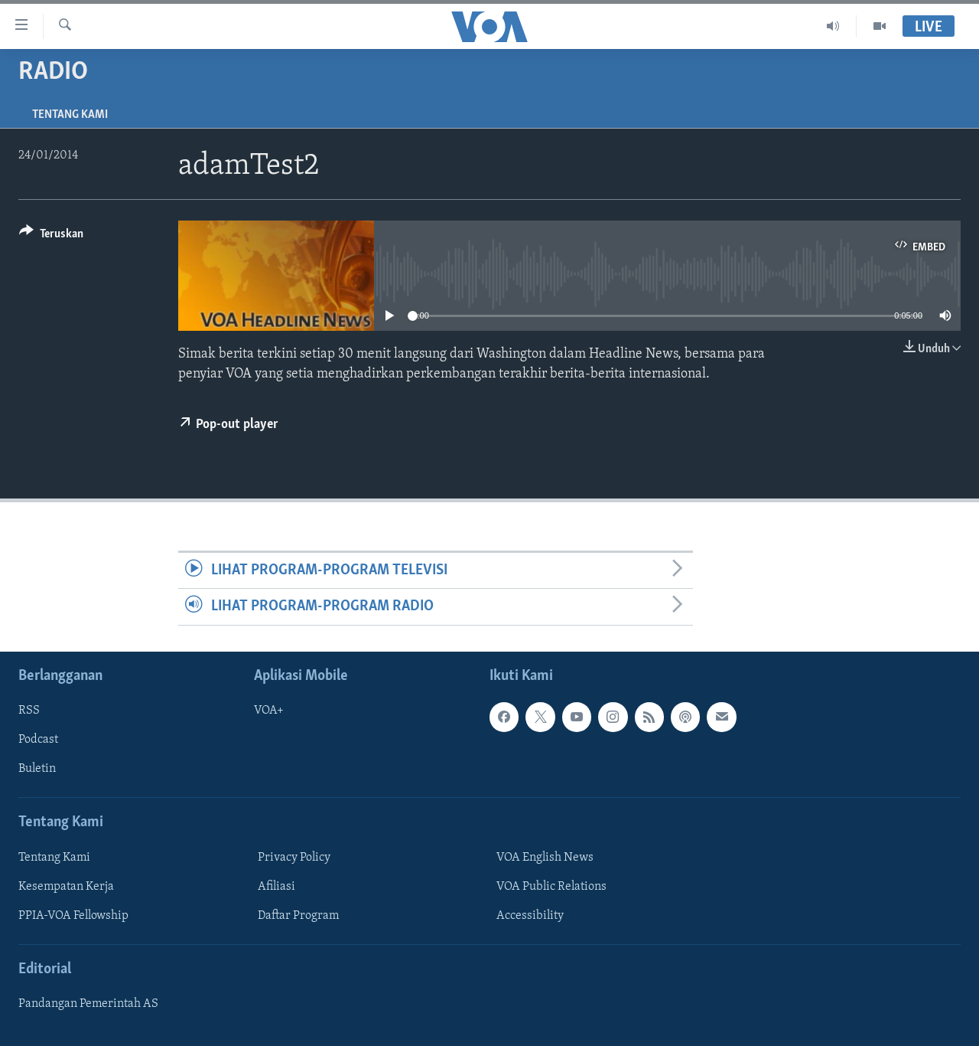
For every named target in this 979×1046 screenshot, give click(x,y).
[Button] (51, 236)
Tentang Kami (70, 115)
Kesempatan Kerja (66, 887)
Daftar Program (298, 916)
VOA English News (545, 857)
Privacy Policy (294, 857)
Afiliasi (276, 887)
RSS (29, 710)
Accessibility (530, 916)
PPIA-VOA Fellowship (73, 916)
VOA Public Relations (551, 887)
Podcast (38, 740)
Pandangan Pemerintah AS (88, 1004)
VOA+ (269, 710)
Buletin (37, 769)
